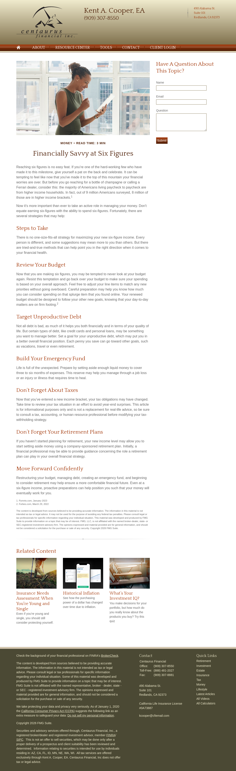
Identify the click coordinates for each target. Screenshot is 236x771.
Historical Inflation (81, 593)
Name (160, 82)
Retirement (203, 661)
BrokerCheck (109, 655)
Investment (203, 666)
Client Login (163, 48)
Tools (106, 48)
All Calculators (205, 703)
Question (162, 110)
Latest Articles (205, 694)
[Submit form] (162, 140)
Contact (131, 48)
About (38, 48)
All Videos (203, 698)
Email (160, 96)
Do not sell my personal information (90, 715)
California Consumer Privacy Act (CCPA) (48, 711)
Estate (200, 670)
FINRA (110, 735)
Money (200, 684)
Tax (198, 680)
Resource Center (72, 48)
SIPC (19, 739)
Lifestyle (201, 689)
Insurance (202, 675)
